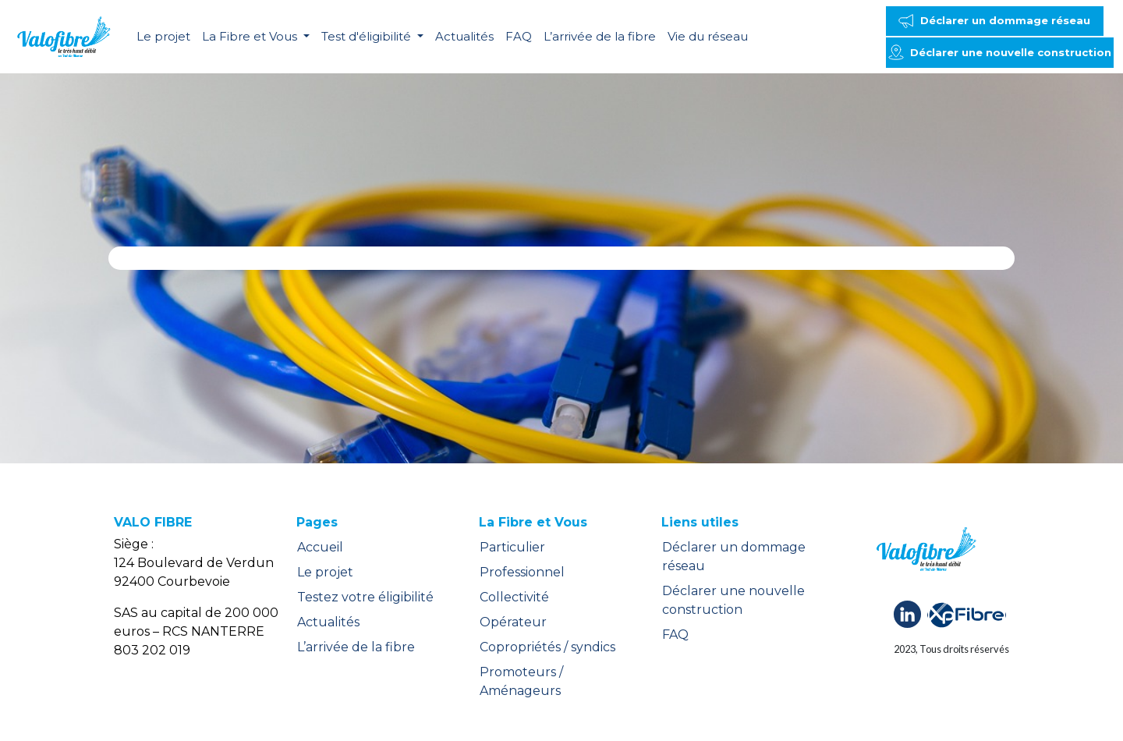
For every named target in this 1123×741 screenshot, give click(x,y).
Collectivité (514, 597)
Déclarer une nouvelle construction (733, 600)
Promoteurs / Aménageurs (521, 681)
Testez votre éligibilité (365, 597)
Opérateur (513, 622)
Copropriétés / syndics (547, 647)
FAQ (518, 36)
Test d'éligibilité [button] (367, 36)
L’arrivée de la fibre (600, 36)
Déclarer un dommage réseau (734, 556)
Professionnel (522, 572)
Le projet (163, 36)
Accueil (320, 547)
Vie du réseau (708, 36)
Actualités (464, 36)
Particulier (512, 547)
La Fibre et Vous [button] (251, 36)
